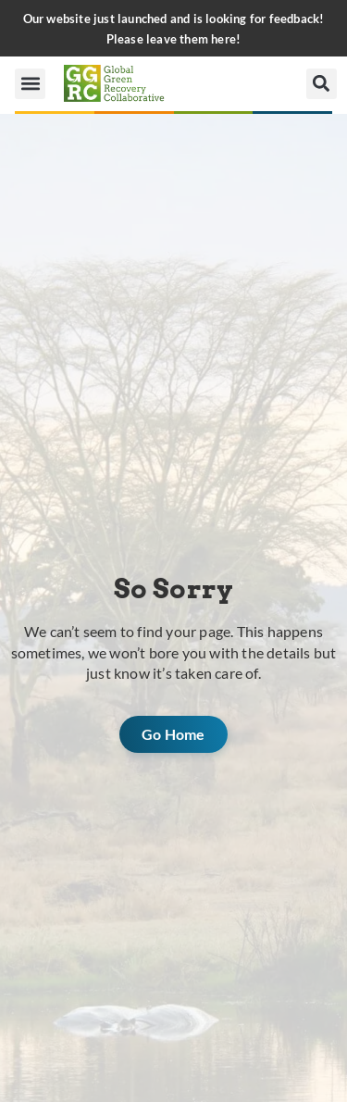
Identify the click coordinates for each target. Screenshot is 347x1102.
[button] (30, 84)
